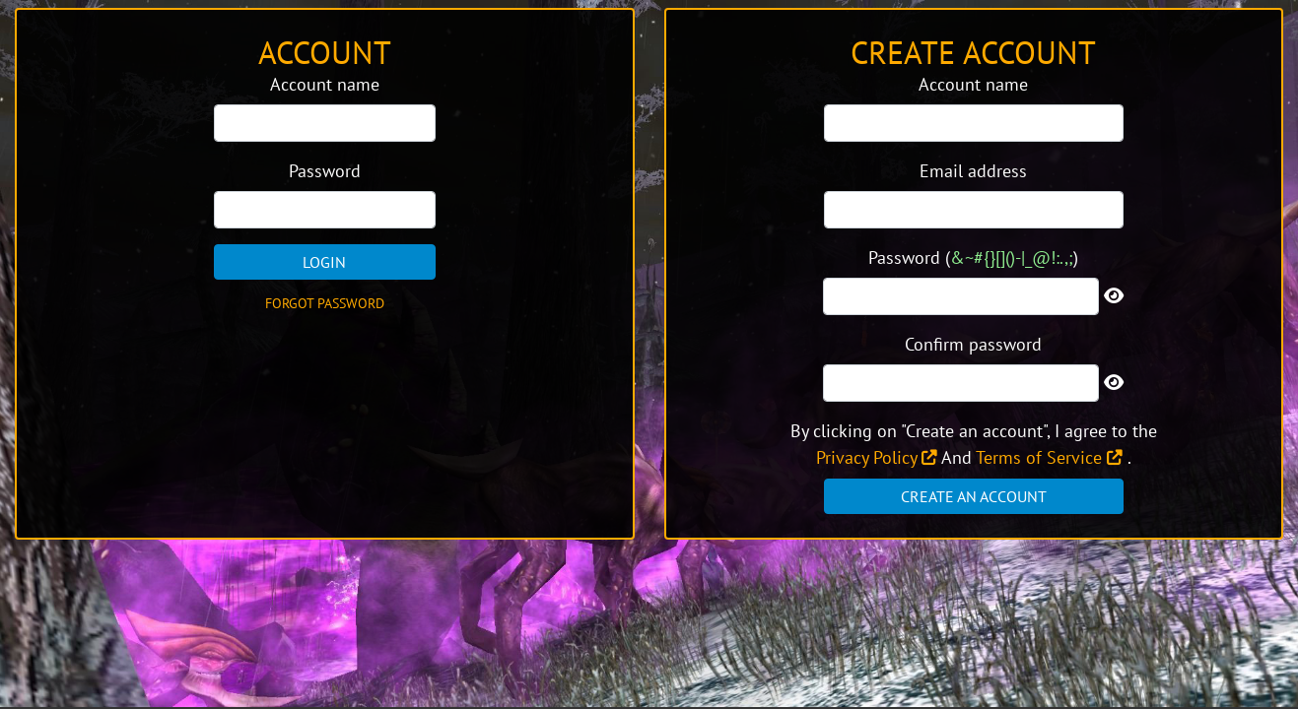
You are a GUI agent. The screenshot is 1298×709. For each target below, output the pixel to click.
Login (324, 262)
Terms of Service (1049, 457)
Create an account (974, 496)
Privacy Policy (876, 457)
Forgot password (324, 303)
